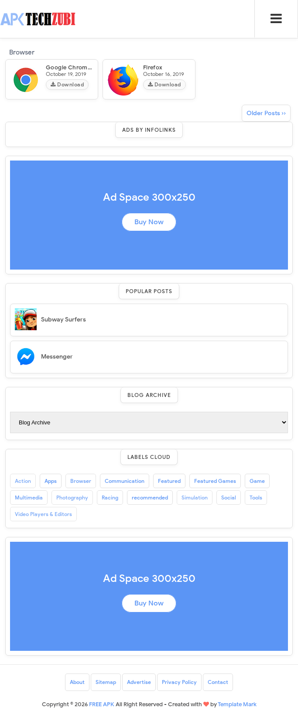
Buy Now (149, 222)
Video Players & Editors (43, 514)
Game (257, 481)
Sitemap (106, 682)
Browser (80, 481)
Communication (124, 481)
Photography (72, 497)
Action (23, 481)
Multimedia (29, 497)
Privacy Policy (179, 682)
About (77, 682)
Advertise (139, 682)
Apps (51, 481)
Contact (218, 682)
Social (228, 497)
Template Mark (237, 704)
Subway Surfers (63, 319)
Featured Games (215, 481)
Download (67, 84)
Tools (256, 497)
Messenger (57, 356)
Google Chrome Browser (80, 67)
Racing (110, 497)
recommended (150, 497)
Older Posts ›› (266, 113)
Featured (169, 481)
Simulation (195, 497)
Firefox (153, 67)
